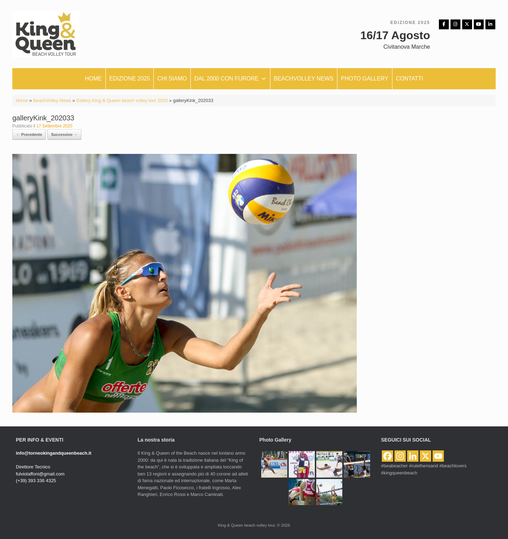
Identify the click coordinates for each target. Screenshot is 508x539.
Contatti (409, 79)
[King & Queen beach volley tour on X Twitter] (467, 24)
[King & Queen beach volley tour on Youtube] (479, 24)
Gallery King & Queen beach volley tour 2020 (122, 100)
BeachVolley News (52, 100)
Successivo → (64, 134)
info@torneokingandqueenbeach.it (53, 453)
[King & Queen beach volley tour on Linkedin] (490, 24)
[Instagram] (455, 24)
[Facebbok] (444, 24)
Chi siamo (172, 79)
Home (93, 79)
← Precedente (29, 134)
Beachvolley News (304, 79)
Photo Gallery (364, 79)
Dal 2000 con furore (230, 78)
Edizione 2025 (129, 79)
